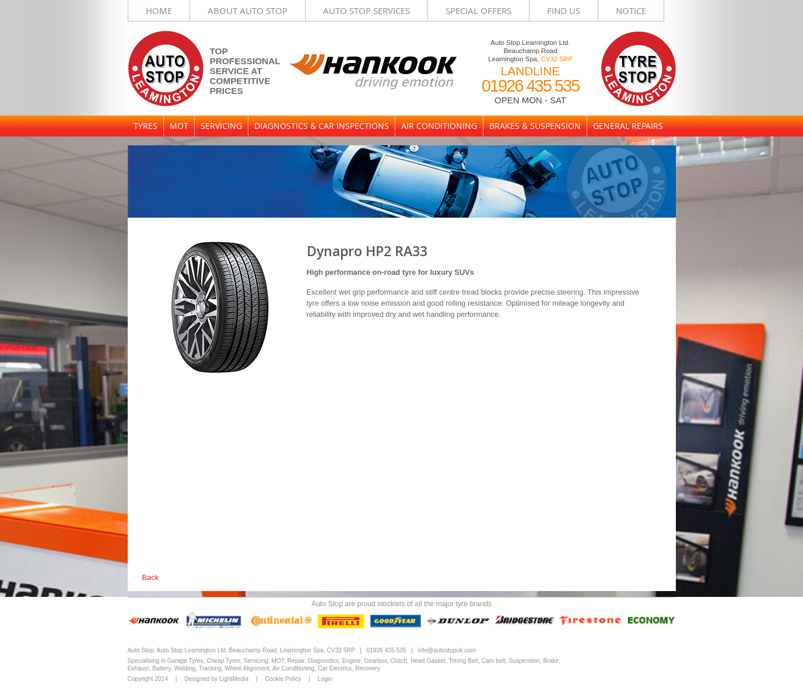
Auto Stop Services (366, 10)
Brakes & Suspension (535, 125)
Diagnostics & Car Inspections (321, 125)
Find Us (563, 10)
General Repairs (628, 125)
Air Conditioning (439, 125)
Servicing (221, 125)
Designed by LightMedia (216, 679)
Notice (631, 10)
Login (325, 679)
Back (150, 577)
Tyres (145, 125)
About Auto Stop (247, 10)
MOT (179, 125)
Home (159, 10)
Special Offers (478, 10)
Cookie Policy (283, 679)
